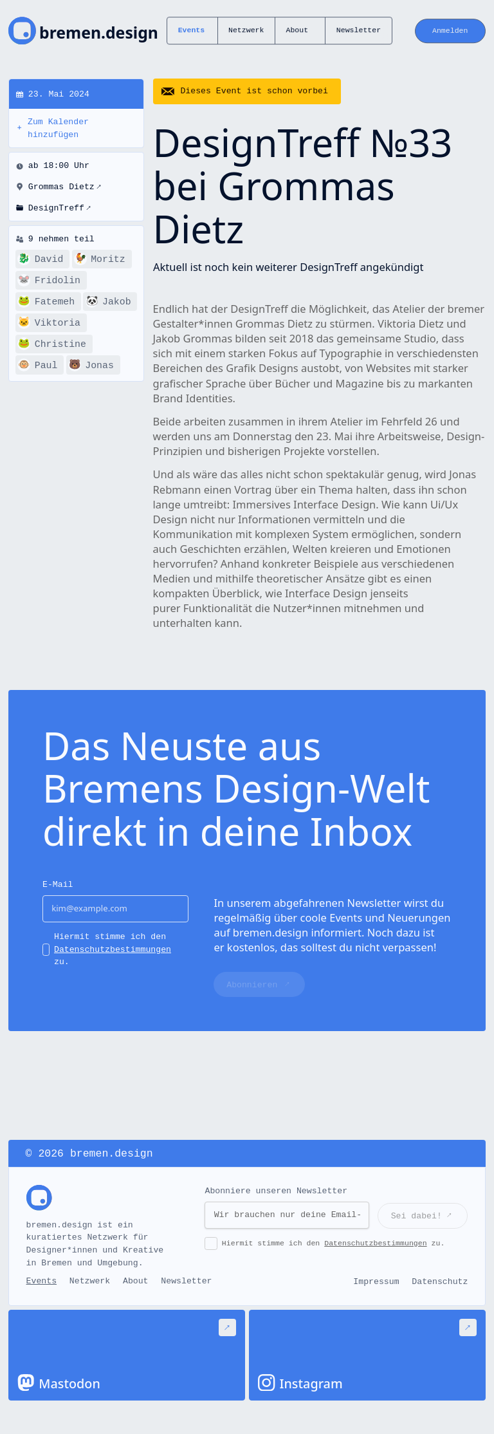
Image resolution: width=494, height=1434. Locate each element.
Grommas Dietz (65, 187)
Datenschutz (440, 1282)
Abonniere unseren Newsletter (276, 1191)
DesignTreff (59, 208)
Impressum (376, 1282)
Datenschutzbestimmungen (112, 949)
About (297, 30)
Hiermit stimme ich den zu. (112, 949)
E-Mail (57, 884)
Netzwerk (246, 30)
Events (191, 30)
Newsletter (358, 30)
